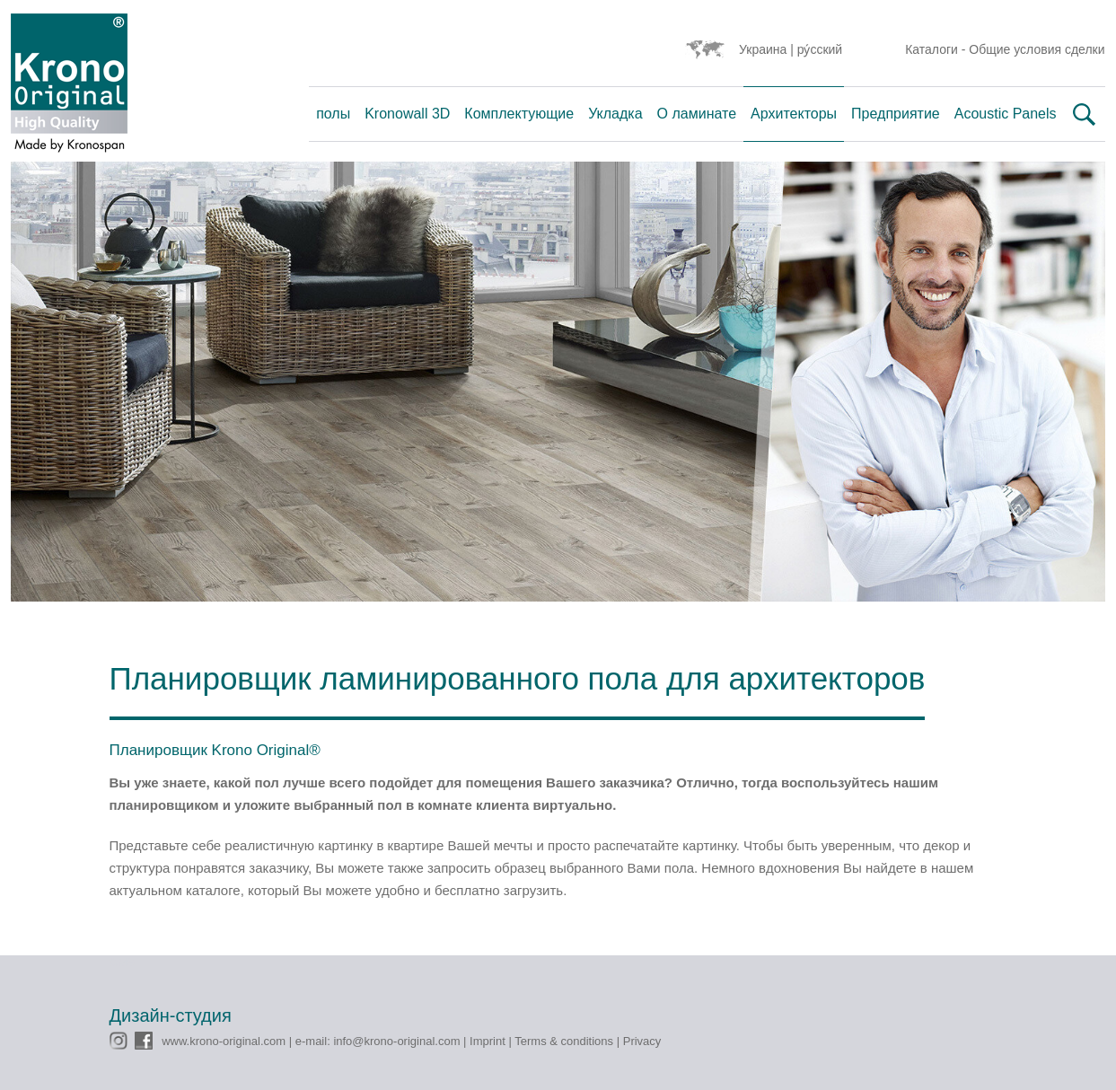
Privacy (642, 1041)
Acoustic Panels (1005, 113)
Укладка (615, 113)
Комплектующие (519, 113)
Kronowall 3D (407, 113)
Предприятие (895, 113)
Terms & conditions (563, 1041)
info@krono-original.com (396, 1041)
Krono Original (69, 87)
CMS (123, 962)
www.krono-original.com (224, 1041)
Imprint (487, 1041)
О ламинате (697, 113)
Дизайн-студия (171, 1015)
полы (333, 113)
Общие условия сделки (1036, 49)
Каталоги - (937, 49)
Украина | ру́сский (790, 49)
